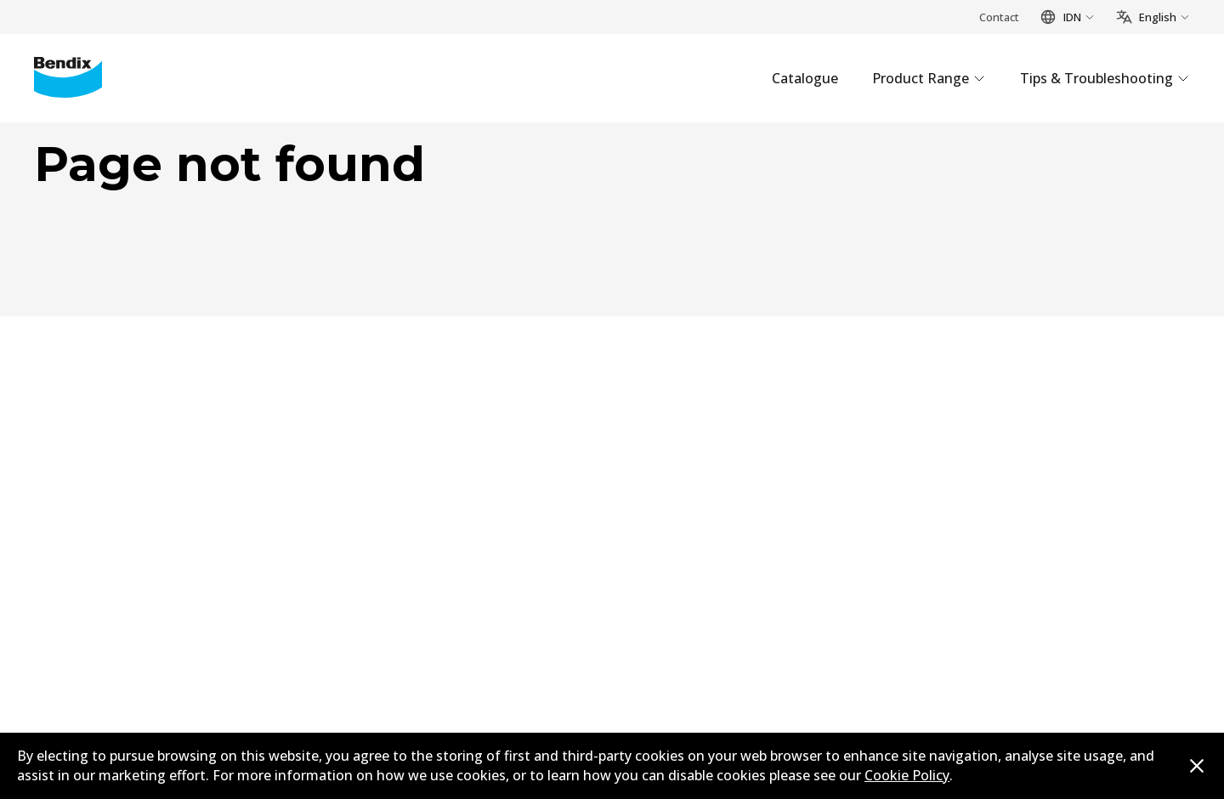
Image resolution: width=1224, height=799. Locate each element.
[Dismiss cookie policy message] (1197, 766)
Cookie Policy (906, 775)
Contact (999, 17)
